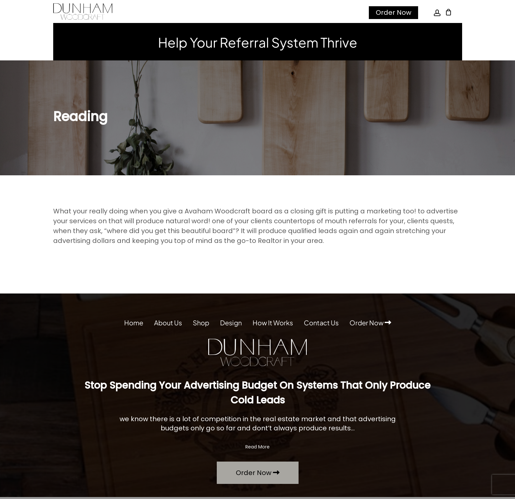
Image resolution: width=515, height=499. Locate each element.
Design (231, 322)
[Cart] (448, 12)
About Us (168, 322)
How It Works (273, 322)
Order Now (393, 12)
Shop (201, 322)
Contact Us (321, 322)
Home (133, 322)
